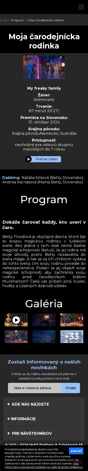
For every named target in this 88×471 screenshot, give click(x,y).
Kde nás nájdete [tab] (28, 404)
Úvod (3, 20)
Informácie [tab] (21, 418)
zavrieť (76, 451)
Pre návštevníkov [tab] (29, 433)
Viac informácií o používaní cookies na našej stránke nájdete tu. (44, 465)
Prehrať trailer (46, 159)
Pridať (71, 388)
